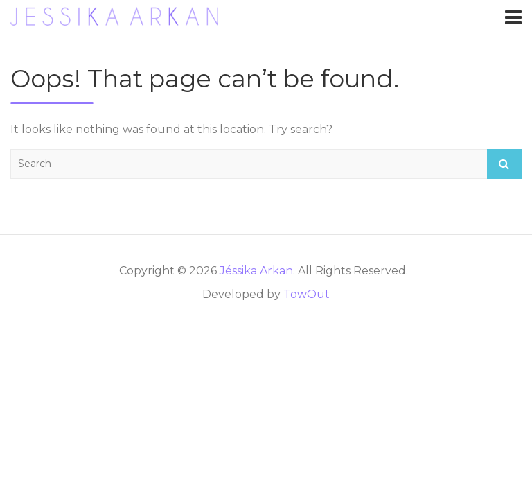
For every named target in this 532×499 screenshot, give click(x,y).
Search (504, 164)
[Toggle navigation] (513, 17)
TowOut (306, 294)
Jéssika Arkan (256, 270)
